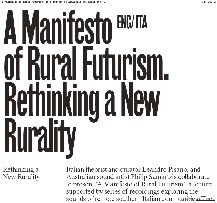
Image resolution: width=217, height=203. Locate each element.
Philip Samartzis (153, 177)
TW (209, 1)
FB (203, 1)
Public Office (205, 199)
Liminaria (74, 1)
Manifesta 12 (96, 1)
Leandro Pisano (164, 169)
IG (215, 1)
